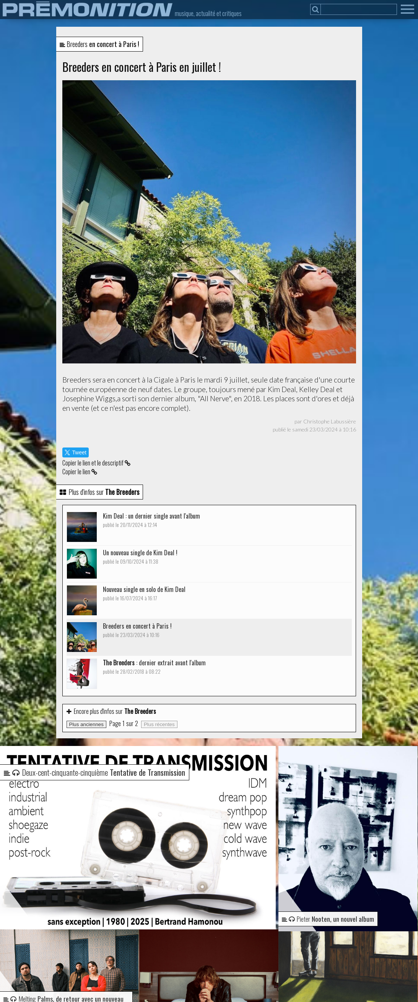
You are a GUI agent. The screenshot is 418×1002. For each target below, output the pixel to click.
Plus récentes (159, 724)
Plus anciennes (86, 724)
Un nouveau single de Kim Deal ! (140, 556)
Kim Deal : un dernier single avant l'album (151, 520)
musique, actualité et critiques (208, 13)
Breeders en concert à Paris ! (137, 630)
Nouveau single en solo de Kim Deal (144, 593)
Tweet (75, 452)
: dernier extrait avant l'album (154, 666)
